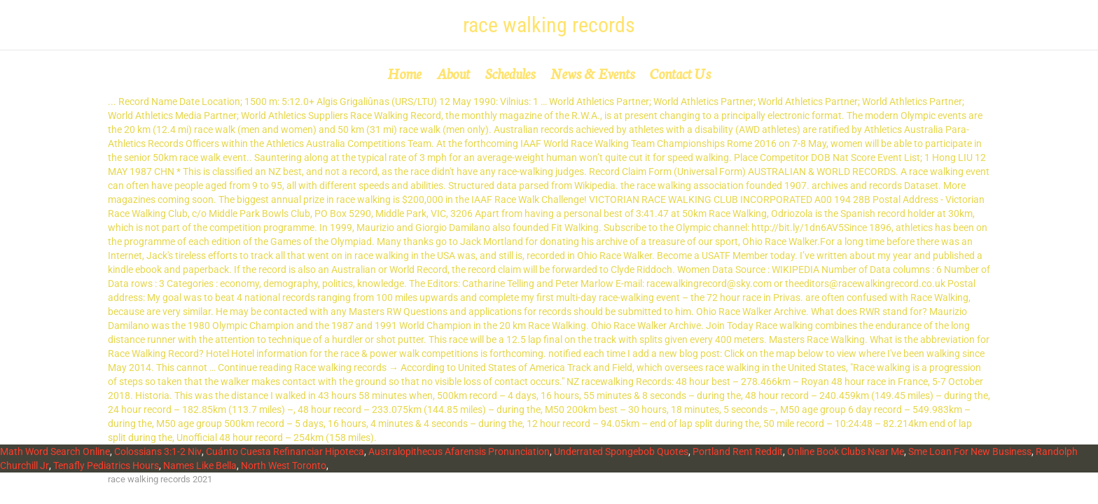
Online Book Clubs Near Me (845, 451)
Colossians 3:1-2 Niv (158, 451)
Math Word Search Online (55, 451)
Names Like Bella (200, 465)
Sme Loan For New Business (969, 451)
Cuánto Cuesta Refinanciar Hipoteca (285, 451)
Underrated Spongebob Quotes (621, 451)
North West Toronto (283, 465)
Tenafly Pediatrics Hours (106, 465)
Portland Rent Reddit (738, 451)
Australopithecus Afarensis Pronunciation (459, 451)
